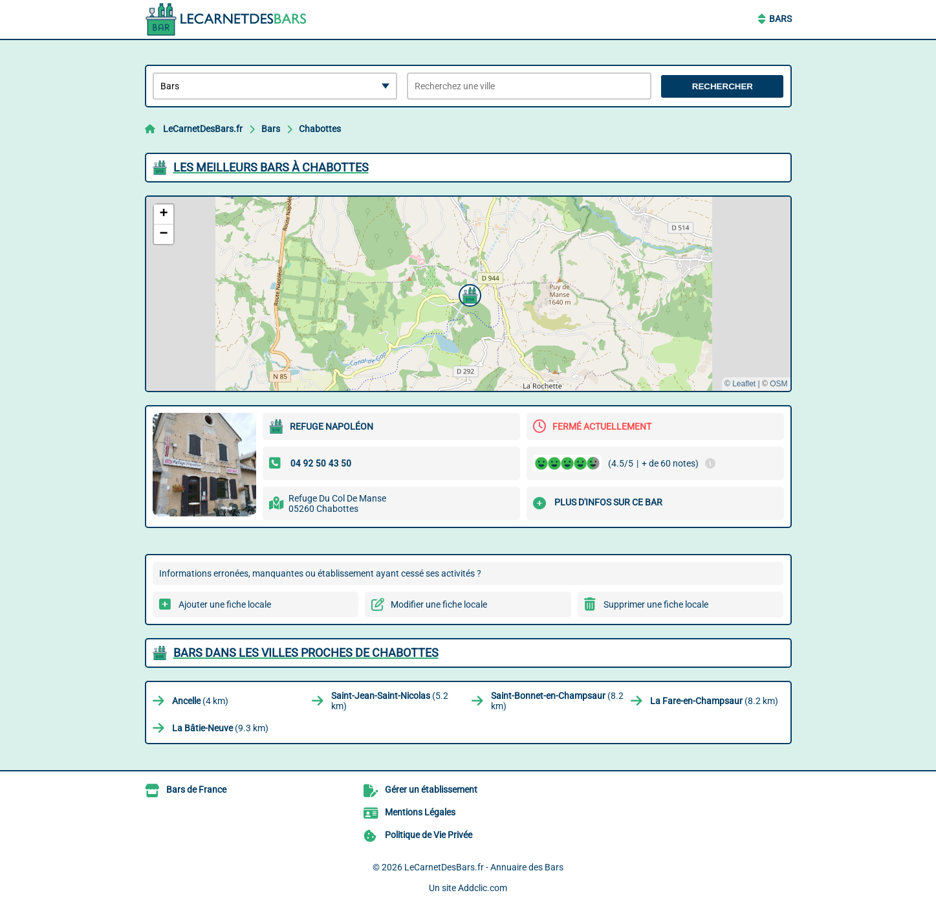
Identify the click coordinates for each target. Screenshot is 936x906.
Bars (780, 19)
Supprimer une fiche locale (656, 604)
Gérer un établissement (431, 789)
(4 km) (200, 701)
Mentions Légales (420, 812)
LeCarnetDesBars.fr (203, 129)
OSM (778, 383)
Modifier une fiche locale (439, 604)
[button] (468, 294)
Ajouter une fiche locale (225, 604)
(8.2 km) (557, 701)
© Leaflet (740, 383)
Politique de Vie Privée (428, 835)
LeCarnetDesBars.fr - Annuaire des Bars (483, 867)
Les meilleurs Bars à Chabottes (271, 167)
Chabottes (320, 129)
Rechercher (722, 86)
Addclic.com (482, 888)
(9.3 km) (220, 728)
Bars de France (196, 789)
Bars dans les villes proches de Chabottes (306, 652)
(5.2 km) (389, 701)
